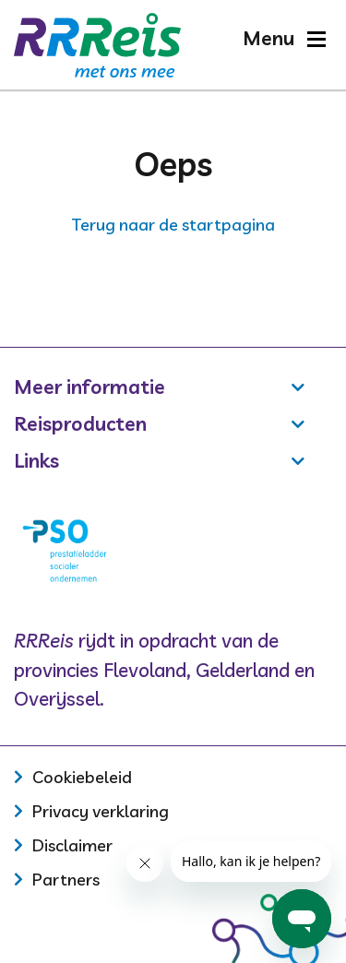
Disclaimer (72, 845)
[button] (283, 38)
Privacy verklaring (100, 811)
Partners (66, 879)
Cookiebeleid (82, 777)
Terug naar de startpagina (173, 224)
